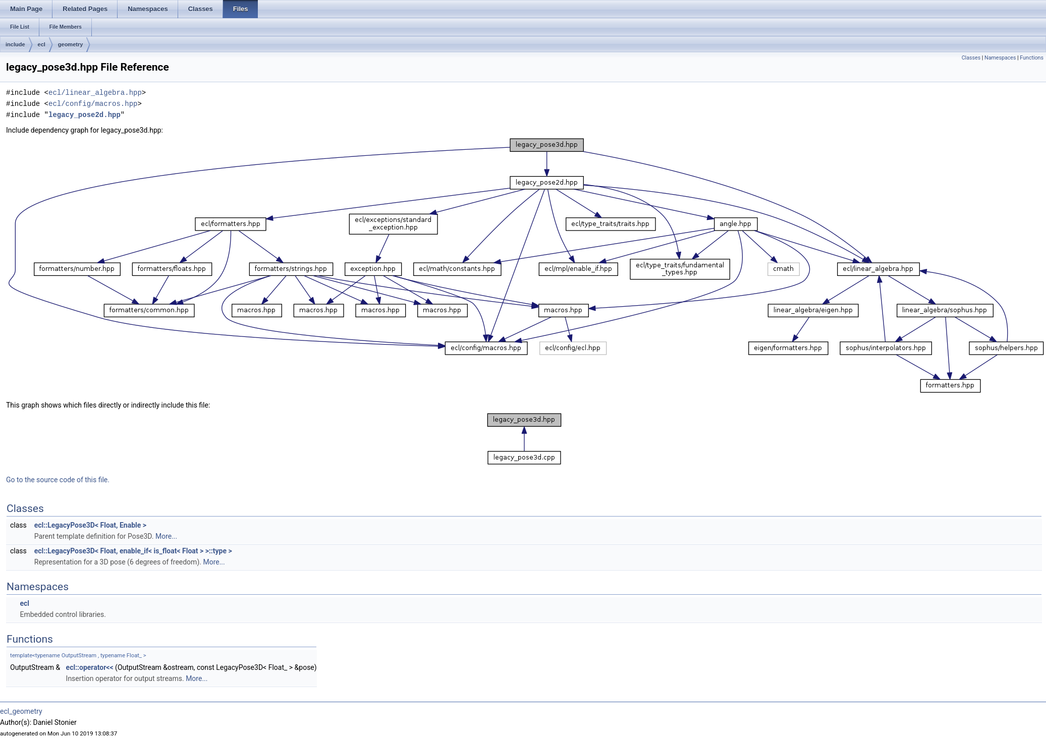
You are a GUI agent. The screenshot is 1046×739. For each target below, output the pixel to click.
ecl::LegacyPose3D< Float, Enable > (90, 525)
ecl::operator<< (90, 667)
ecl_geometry (21, 711)
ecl (41, 44)
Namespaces (1000, 57)
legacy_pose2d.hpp (84, 115)
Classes (971, 57)
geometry (70, 44)
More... (166, 536)
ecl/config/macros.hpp (92, 103)
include (15, 44)
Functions (1031, 57)
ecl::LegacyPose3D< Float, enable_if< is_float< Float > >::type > (133, 551)
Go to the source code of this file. (57, 480)
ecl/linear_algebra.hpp (95, 92)
